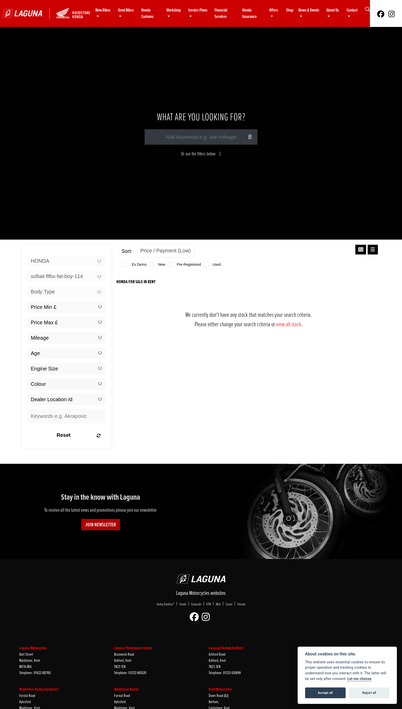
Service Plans (197, 10)
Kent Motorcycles (220, 689)
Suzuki (229, 604)
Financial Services (221, 13)
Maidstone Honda (126, 689)
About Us (332, 10)
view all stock (288, 324)
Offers (273, 10)
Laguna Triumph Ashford (226, 648)
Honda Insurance (249, 13)
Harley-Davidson (165, 603)
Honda (182, 604)
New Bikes (102, 10)
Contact (352, 10)
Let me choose (359, 679)
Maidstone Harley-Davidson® (39, 689)
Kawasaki (196, 604)
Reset (79, 435)
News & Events (308, 10)
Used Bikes (126, 10)
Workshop (173, 10)
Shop (289, 10)
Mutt (218, 604)
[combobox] (66, 261)
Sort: (127, 251)
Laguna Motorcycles (33, 648)
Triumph (241, 604)
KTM (208, 604)
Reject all (369, 693)
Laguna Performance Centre (133, 648)
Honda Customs (147, 13)
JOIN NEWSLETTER (100, 524)
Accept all (325, 693)
